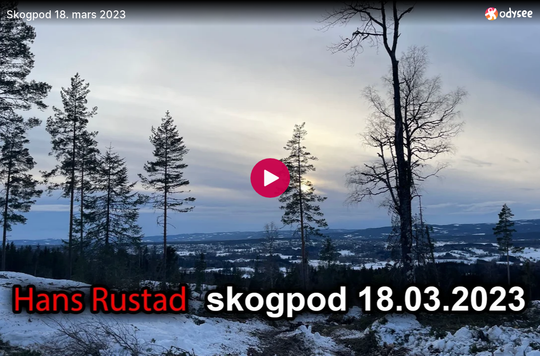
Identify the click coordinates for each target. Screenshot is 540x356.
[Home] (509, 13)
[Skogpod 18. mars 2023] (242, 14)
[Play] (270, 178)
